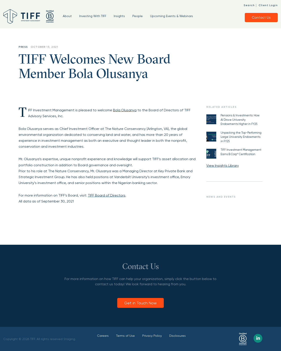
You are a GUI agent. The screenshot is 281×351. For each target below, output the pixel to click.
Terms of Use (125, 335)
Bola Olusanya (125, 110)
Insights (119, 16)
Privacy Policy (152, 335)
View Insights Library (222, 165)
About (67, 16)
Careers (103, 335)
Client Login (268, 5)
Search (249, 5)
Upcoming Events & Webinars (171, 16)
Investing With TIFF (92, 16)
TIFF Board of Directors (106, 195)
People (137, 16)
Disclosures (177, 335)
